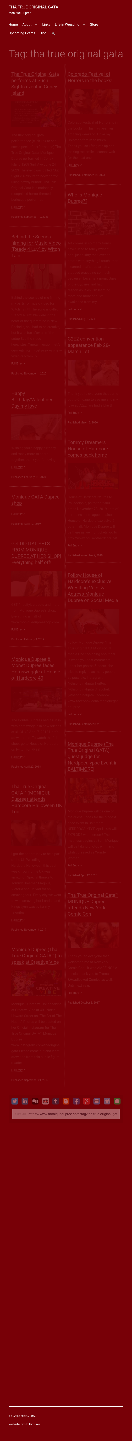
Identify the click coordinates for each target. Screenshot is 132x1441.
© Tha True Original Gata (22, 1416)
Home (13, 24)
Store (94, 24)
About (26, 24)
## (53, 33)
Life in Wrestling (67, 24)
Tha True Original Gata (33, 7)
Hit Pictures (32, 1424)
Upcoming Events (22, 33)
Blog (43, 33)
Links (46, 24)
